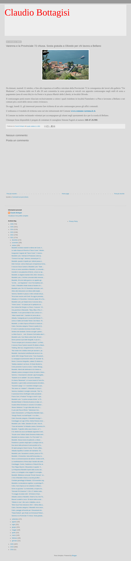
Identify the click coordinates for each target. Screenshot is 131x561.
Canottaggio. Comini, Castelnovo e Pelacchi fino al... (28, 464)
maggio (14, 530)
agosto (14, 522)
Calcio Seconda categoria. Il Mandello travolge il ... (27, 418)
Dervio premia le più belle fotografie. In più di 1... (26, 340)
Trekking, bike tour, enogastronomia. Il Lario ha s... (27, 348)
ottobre (14, 245)
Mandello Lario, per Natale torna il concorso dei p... (27, 302)
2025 (12, 227)
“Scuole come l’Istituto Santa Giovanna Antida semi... (28, 434)
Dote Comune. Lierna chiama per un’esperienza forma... (29, 264)
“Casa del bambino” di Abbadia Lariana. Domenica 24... (29, 426)
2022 (12, 235)
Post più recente (12, 194)
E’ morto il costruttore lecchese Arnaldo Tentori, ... (27, 329)
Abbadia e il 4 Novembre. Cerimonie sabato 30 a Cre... (28, 299)
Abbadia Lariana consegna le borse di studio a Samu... (28, 372)
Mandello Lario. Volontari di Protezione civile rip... (27, 256)
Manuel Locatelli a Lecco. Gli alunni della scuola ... (27, 499)
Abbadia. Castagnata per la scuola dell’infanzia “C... (28, 318)
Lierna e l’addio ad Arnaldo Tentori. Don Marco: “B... (27, 321)
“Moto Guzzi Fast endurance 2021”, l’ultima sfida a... (28, 505)
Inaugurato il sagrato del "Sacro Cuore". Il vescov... (27, 253)
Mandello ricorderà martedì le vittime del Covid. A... (27, 248)
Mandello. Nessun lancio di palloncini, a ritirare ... (27, 440)
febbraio (14, 538)
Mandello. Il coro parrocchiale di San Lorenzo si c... (27, 312)
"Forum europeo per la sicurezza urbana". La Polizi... (28, 342)
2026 (12, 224)
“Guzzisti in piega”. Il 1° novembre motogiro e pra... (27, 386)
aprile (14, 532)
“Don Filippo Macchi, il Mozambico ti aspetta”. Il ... (27, 467)
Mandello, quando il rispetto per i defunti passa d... (27, 261)
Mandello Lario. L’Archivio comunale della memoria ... (28, 277)
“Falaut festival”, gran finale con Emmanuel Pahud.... (28, 513)
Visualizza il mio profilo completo (18, 216)
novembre (15, 242)
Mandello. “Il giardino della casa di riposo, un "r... (27, 429)
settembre (15, 519)
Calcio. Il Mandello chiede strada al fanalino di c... (27, 285)
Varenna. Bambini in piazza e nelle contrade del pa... (28, 294)
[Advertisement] (65, 30)
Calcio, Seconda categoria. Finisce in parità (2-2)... (27, 326)
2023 (12, 232)
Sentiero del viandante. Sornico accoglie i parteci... (27, 331)
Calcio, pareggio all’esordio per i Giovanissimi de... (27, 510)
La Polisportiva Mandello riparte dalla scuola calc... (27, 470)
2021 (12, 237)
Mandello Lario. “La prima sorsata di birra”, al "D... (27, 399)
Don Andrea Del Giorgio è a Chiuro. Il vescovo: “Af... (28, 307)
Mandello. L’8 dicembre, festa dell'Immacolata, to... (27, 456)
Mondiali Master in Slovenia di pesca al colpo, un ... (27, 402)
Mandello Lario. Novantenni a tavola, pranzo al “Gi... (28, 453)
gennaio (14, 541)
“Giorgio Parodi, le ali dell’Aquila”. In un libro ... (26, 415)
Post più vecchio (119, 194)
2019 (12, 547)
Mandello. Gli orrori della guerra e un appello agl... (27, 280)
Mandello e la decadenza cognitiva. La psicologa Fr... (28, 483)
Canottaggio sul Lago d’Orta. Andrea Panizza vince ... (28, 421)
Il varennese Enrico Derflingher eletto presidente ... (27, 394)
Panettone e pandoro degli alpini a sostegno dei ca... (28, 442)
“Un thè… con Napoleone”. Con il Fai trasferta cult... (28, 283)
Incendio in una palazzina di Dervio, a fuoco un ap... (28, 272)
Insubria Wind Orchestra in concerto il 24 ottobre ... (27, 405)
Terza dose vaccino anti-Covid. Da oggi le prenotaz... (28, 296)
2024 (12, 229)
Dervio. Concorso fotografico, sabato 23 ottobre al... (27, 361)
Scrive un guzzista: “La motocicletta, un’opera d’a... (27, 488)
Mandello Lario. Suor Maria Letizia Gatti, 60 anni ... (27, 337)
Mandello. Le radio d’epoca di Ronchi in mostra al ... (28, 323)
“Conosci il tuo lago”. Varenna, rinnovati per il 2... (27, 258)
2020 (12, 544)
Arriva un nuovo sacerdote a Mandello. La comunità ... (28, 269)
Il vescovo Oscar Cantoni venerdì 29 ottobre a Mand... (28, 345)
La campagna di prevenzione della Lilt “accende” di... (28, 359)
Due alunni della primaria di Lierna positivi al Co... (27, 445)
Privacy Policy (73, 221)
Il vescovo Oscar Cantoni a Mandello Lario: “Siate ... (28, 267)
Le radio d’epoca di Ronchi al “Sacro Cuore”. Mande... (28, 250)
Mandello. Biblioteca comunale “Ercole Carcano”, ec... (28, 475)
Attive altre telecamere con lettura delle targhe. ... (27, 291)
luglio (14, 524)
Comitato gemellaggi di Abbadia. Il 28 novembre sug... (28, 480)
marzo (14, 535)
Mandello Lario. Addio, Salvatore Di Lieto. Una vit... (27, 423)
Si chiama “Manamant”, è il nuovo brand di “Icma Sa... (28, 380)
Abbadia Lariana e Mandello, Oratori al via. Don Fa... (28, 497)
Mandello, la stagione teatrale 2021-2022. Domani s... (28, 275)
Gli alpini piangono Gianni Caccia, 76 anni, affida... (27, 448)
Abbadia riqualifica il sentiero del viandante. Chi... (27, 451)
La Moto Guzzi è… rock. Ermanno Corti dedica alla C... (28, 334)
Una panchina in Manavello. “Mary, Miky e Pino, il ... (27, 310)
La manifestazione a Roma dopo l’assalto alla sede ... (28, 461)
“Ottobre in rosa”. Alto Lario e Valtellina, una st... (26, 502)
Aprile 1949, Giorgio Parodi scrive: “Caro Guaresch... (28, 356)
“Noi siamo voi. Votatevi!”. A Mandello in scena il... (27, 388)
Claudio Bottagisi (37, 12)
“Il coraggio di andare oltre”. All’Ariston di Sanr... (26, 494)
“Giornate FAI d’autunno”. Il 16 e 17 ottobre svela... (27, 491)
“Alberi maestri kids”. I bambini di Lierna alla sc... (27, 315)
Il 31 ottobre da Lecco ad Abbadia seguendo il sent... (28, 432)
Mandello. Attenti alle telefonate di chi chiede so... (27, 369)
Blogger (74, 555)
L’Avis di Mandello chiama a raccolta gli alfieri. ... (26, 478)
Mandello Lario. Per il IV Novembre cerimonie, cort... (28, 288)
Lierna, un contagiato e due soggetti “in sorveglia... (27, 472)
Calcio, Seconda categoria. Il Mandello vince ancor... (28, 507)
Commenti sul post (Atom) (20, 197)
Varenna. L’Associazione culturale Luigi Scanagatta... (28, 375)
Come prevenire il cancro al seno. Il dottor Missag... (27, 367)
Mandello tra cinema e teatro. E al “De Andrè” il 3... (27, 437)
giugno (14, 527)
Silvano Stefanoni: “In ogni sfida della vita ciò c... (26, 407)
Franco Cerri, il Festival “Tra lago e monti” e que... (27, 396)
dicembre (15, 240)
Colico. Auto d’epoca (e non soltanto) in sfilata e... (27, 486)
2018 (12, 549)
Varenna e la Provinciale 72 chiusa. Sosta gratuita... (27, 516)
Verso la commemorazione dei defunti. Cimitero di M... (28, 459)
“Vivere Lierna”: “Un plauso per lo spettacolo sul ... (27, 304)
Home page (65, 194)
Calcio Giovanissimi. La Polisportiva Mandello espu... (28, 413)
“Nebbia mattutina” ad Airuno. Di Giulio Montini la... (27, 364)
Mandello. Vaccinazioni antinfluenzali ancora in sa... (27, 353)
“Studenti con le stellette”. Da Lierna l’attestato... (26, 378)
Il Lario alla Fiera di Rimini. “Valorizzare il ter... (26, 410)
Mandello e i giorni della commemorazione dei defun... (28, 383)
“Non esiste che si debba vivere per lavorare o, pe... (27, 350)
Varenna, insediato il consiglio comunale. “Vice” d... (27, 391)
